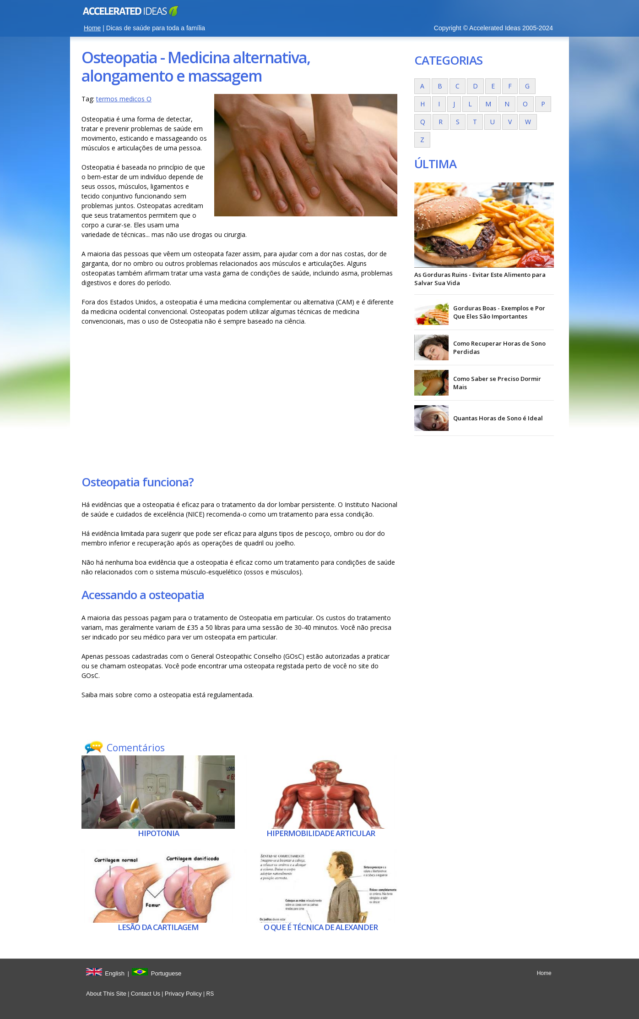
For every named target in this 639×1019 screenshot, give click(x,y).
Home (92, 28)
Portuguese (166, 973)
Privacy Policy (183, 993)
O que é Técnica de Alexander (321, 927)
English (115, 973)
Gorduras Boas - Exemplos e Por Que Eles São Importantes (499, 312)
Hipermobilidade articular (320, 833)
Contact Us (145, 993)
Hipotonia (158, 833)
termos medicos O (124, 98)
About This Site (106, 993)
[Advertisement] (239, 400)
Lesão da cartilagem (158, 927)
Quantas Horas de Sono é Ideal (498, 418)
